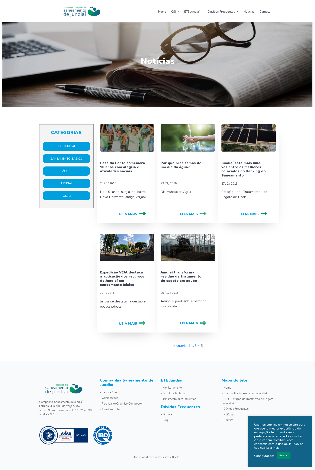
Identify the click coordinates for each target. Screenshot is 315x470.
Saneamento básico (66, 159)
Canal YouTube (111, 409)
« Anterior (180, 345)
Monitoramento (172, 388)
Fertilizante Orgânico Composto (122, 404)
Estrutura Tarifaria (174, 393)
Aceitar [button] (283, 455)
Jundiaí (66, 183)
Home (162, 12)
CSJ (174, 12)
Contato (265, 12)
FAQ (165, 420)
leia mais (128, 214)
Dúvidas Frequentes (222, 12)
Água (66, 171)
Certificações (110, 398)
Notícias (249, 12)
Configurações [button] (264, 456)
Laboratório (109, 392)
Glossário (169, 414)
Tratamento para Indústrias (179, 399)
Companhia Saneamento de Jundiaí (126, 383)
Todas (66, 196)
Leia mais (272, 448)
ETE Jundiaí (192, 12)
